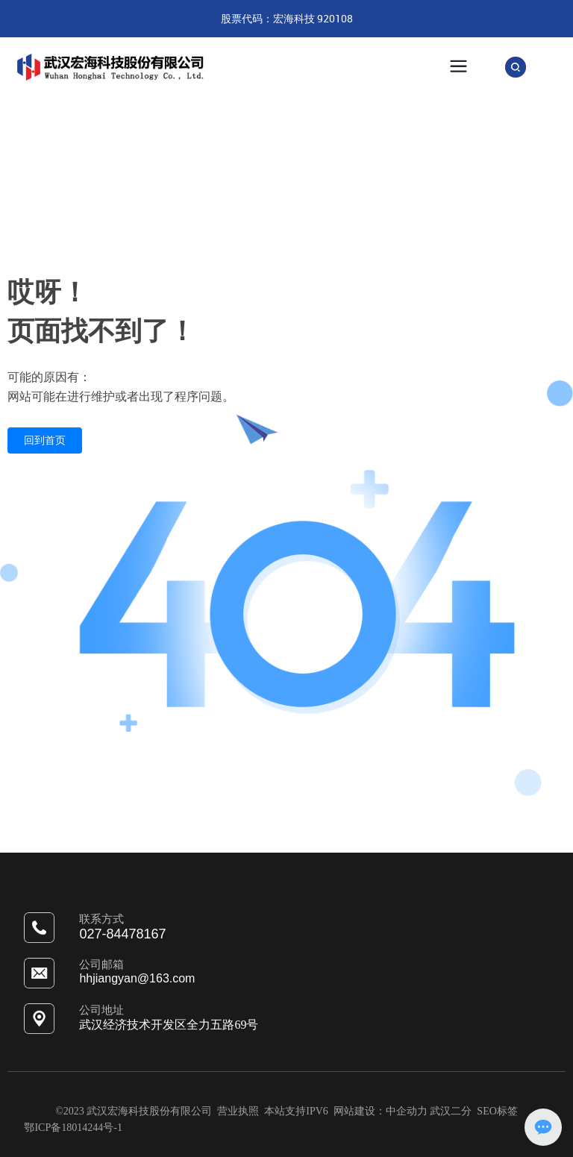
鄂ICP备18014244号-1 (73, 1127)
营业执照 (239, 1111)
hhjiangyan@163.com (137, 978)
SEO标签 (497, 1111)
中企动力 (407, 1111)
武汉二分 (451, 1111)
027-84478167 (122, 933)
